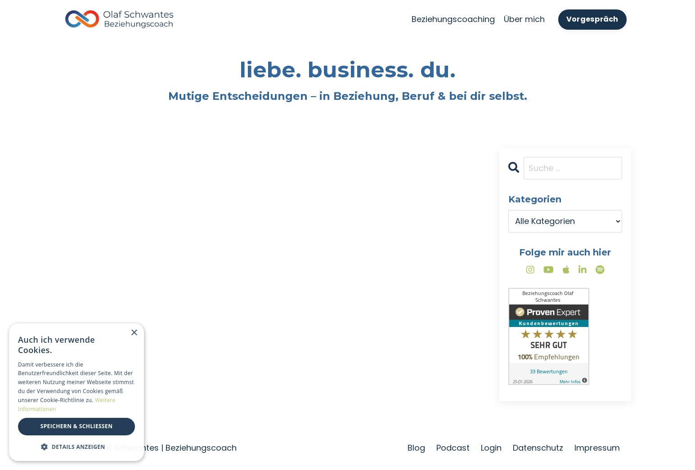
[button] (76, 446)
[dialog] (76, 392)
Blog (416, 447)
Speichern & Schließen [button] (76, 426)
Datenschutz (538, 447)
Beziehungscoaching (453, 19)
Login (491, 447)
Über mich (524, 19)
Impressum (597, 447)
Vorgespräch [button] (592, 19)
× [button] (133, 333)
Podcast (453, 447)
